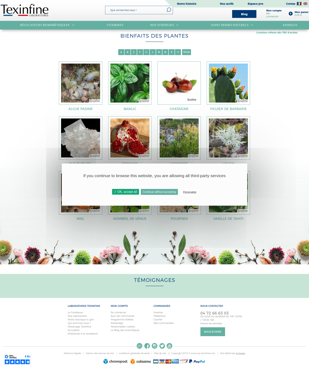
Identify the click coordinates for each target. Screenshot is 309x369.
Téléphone (160, 315)
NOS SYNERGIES (164, 25)
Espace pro (255, 4)
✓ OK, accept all (125, 191)
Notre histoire (186, 4)
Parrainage (117, 323)
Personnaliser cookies (123, 326)
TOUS (186, 52)
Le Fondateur (75, 312)
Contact (291, 4)
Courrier (158, 319)
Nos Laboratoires (77, 315)
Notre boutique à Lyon (81, 319)
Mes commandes (164, 323)
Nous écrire (212, 331)
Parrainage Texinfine (79, 326)
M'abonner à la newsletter (83, 333)
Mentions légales (72, 353)
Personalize (189, 192)
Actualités (73, 330)
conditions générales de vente (134, 353)
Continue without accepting (159, 191)
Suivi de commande (122, 315)
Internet (158, 312)
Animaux (290, 25)
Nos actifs (227, 4)
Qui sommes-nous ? (79, 323)
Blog (244, 14)
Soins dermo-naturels (232, 25)
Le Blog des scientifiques (125, 330)
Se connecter (118, 312)
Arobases (240, 353)
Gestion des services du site (100, 353)
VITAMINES (115, 25)
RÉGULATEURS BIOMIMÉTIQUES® (47, 25)
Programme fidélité (122, 319)
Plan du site (160, 353)
